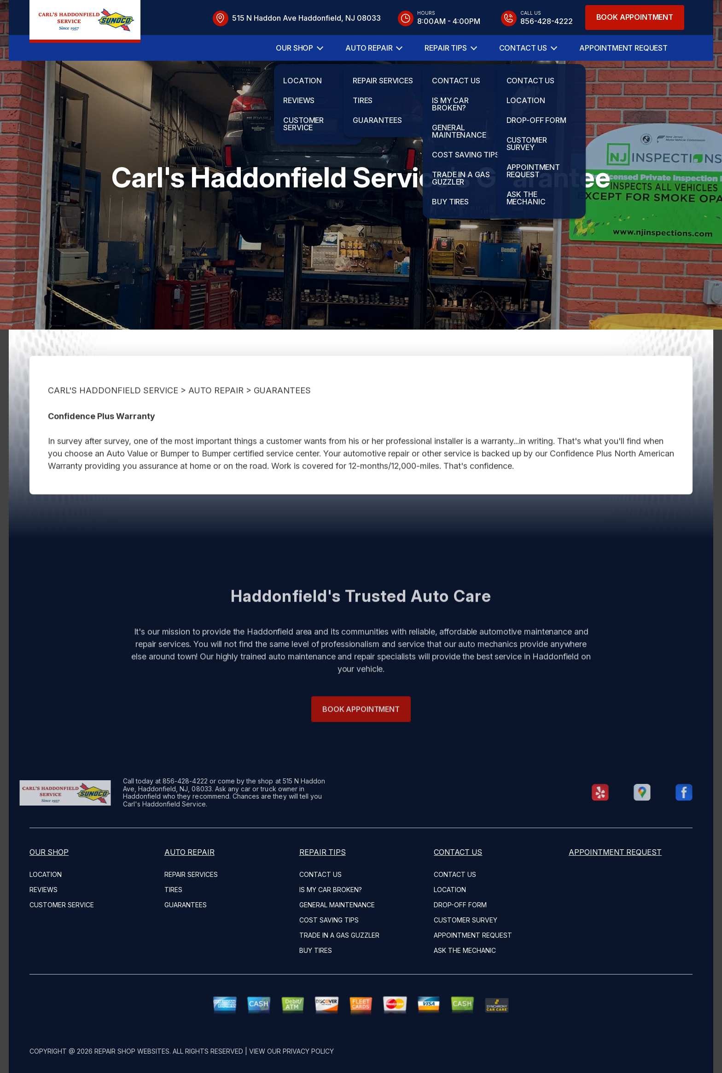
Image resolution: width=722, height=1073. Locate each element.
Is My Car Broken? (330, 889)
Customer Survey (465, 920)
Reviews (43, 889)
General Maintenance (337, 905)
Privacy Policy (308, 1051)
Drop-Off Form (460, 905)
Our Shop (294, 47)
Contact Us (523, 47)
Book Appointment (634, 17)
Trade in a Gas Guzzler (339, 935)
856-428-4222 (167, 781)
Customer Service (61, 905)
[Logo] (84, 21)
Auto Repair (368, 47)
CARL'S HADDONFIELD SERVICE (113, 407)
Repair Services (191, 874)
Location (45, 874)
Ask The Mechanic (465, 950)
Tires (173, 889)
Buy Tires (315, 950)
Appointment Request (623, 47)
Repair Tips (445, 47)
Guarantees (282, 407)
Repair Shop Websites (131, 1051)
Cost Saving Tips (329, 920)
